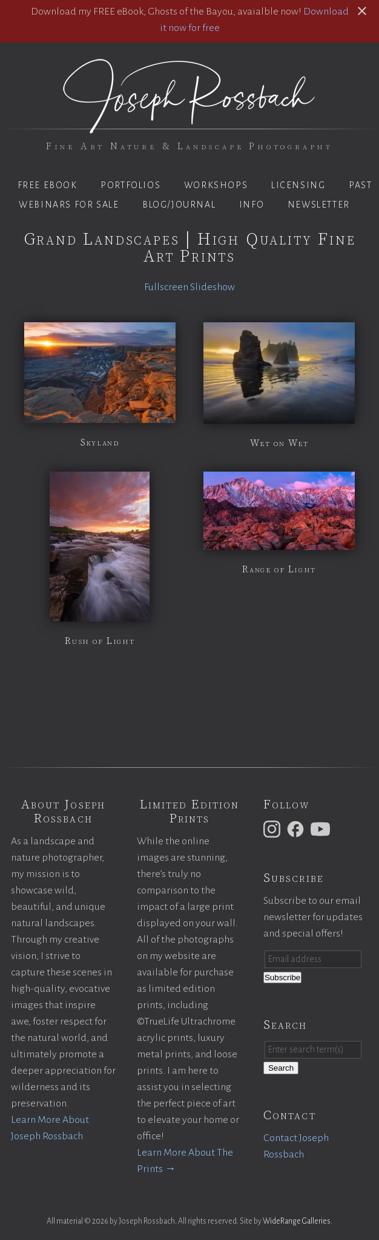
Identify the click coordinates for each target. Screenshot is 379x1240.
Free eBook (47, 185)
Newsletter (319, 204)
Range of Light (278, 569)
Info (251, 204)
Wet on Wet (279, 443)
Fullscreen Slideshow (189, 287)
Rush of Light (99, 641)
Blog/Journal (179, 204)
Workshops (216, 185)
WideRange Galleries (297, 1221)
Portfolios (130, 185)
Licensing (298, 185)
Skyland (100, 442)
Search (281, 1067)
